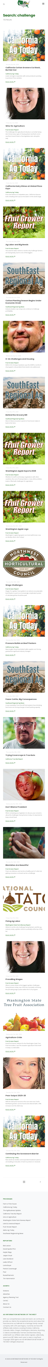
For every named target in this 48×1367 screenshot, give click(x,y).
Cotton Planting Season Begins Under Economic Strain (23, 301)
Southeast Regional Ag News (13, 1233)
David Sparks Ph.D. (9, 1249)
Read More (10, 81)
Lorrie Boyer (7, 1265)
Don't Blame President (16, 807)
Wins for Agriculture (15, 126)
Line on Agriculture (9, 1217)
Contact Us (7, 1307)
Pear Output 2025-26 (16, 1095)
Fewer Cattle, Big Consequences (21, 699)
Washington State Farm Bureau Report (17, 1220)
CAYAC (5, 1301)
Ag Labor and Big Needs (17, 244)
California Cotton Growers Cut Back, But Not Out (23, 68)
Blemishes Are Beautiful (17, 865)
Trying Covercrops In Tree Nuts (20, 755)
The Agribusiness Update (12, 1210)
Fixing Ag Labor (13, 921)
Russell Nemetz (8, 1275)
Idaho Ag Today (8, 1230)
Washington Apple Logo (17, 529)
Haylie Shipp (7, 1252)
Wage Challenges (14, 585)
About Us (6, 1304)
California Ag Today (10, 1207)
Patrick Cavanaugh (10, 1269)
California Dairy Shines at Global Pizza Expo (24, 187)
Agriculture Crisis (14, 1037)
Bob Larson (7, 1246)
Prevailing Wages (14, 979)
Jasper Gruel (7, 1256)
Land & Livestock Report (11, 1224)
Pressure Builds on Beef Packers (21, 643)
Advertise (6, 1294)
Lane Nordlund (8, 1259)
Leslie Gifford (7, 1262)
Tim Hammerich (9, 1279)
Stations (6, 1291)
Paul (4, 1272)
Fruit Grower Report (10, 1227)
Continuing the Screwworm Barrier (22, 1153)
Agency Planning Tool (10, 1297)
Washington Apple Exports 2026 (21, 471)
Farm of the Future (10, 1204)
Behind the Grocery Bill (16, 415)
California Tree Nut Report (12, 1214)
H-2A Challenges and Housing (20, 359)
